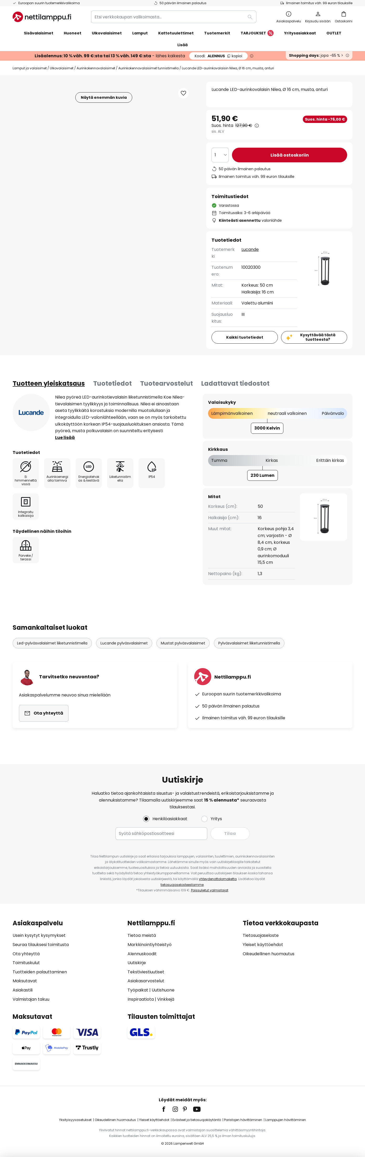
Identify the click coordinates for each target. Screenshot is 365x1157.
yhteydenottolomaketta (218, 879)
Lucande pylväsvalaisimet (124, 643)
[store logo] (42, 17)
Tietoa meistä (142, 935)
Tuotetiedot (112, 383)
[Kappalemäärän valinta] (220, 155)
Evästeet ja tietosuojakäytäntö (196, 1120)
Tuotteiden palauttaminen (40, 972)
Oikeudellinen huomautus (268, 954)
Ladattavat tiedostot (235, 383)
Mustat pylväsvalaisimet (183, 643)
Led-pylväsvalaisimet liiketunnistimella (52, 643)
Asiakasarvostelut (146, 981)
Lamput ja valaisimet (30, 68)
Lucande (250, 249)
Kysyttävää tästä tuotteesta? (317, 337)
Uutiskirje (137, 963)
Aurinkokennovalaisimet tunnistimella (148, 68)
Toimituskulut (26, 963)
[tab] (49, 384)
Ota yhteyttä (26, 954)
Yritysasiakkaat (300, 33)
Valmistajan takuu (31, 999)
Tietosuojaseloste (261, 935)
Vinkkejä (165, 999)
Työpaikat (138, 990)
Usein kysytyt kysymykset (39, 935)
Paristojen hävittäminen (243, 1120)
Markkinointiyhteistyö (150, 945)
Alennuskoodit (142, 954)
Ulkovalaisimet (61, 68)
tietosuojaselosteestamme (182, 884)
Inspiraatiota (141, 999)
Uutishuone (163, 990)
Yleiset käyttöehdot (263, 945)
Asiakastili (23, 990)
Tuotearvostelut (166, 383)
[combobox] (173, 17)
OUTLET (333, 33)
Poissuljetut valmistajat (209, 890)
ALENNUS (218, 56)
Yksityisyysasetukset (75, 1120)
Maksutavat (25, 981)
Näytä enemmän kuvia (104, 97)
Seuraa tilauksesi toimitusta (41, 945)
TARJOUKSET (257, 33)
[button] (183, 93)
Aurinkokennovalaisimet (96, 68)
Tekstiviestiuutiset (146, 972)
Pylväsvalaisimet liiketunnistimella (249, 643)
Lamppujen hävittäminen (285, 1120)
